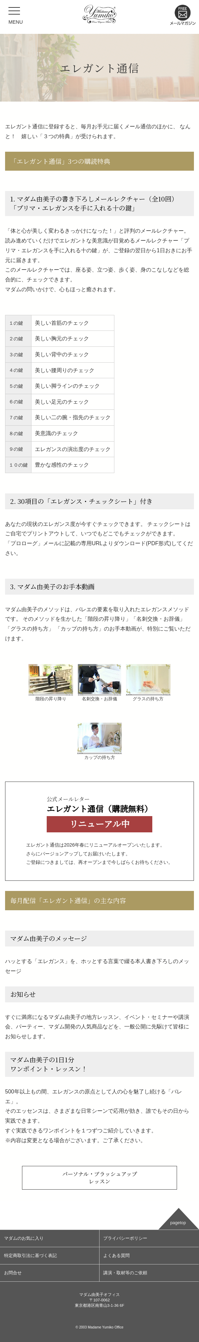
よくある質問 (116, 1255)
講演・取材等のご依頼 (125, 1272)
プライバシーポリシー (125, 1238)
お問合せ (13, 1272)
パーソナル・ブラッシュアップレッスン (99, 1177)
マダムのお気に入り (24, 1238)
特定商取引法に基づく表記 (30, 1255)
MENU (15, 17)
